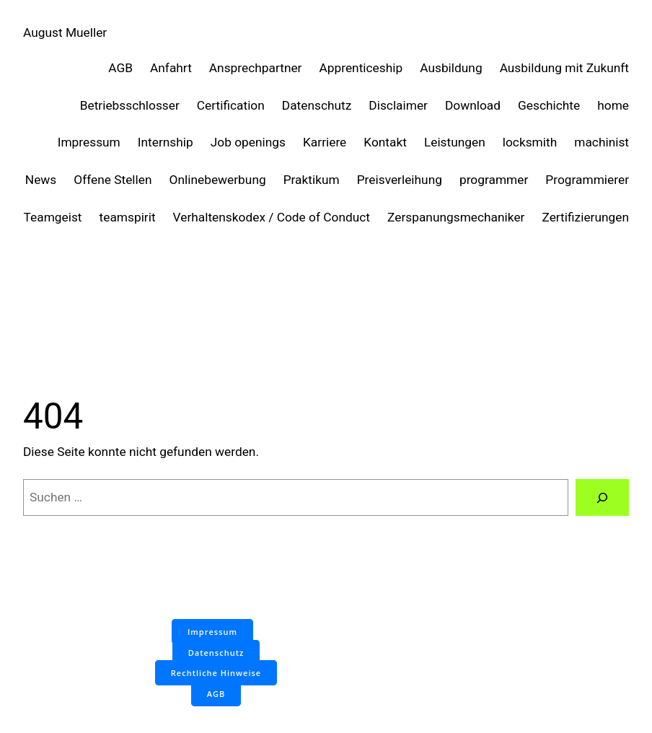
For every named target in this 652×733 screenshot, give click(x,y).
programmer (493, 179)
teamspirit (128, 217)
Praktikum (311, 179)
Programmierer (587, 179)
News (40, 179)
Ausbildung (451, 68)
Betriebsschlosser (130, 105)
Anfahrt (171, 68)
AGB (120, 68)
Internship (165, 142)
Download (473, 105)
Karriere (324, 142)
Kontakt (385, 142)
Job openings (248, 142)
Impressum (89, 142)
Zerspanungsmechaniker (455, 217)
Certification (231, 105)
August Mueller (65, 32)
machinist (601, 142)
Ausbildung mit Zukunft (564, 68)
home (613, 105)
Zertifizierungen (585, 217)
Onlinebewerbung (217, 179)
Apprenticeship (361, 68)
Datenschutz (317, 105)
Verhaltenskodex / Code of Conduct (271, 217)
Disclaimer (398, 105)
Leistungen (454, 142)
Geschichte (549, 105)
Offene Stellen (112, 179)
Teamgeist (53, 217)
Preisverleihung (399, 179)
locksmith (530, 142)
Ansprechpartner (255, 68)
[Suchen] (602, 497)
